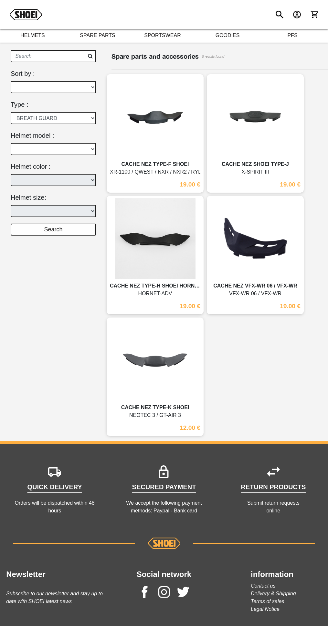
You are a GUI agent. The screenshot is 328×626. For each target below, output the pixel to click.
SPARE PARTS (97, 35)
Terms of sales (267, 601)
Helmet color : (30, 166)
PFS (292, 35)
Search (53, 229)
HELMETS (32, 35)
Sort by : (23, 73)
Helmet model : (32, 135)
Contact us (263, 586)
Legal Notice (265, 609)
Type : (19, 104)
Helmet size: (28, 197)
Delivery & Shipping (273, 593)
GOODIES (228, 35)
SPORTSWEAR (162, 35)
